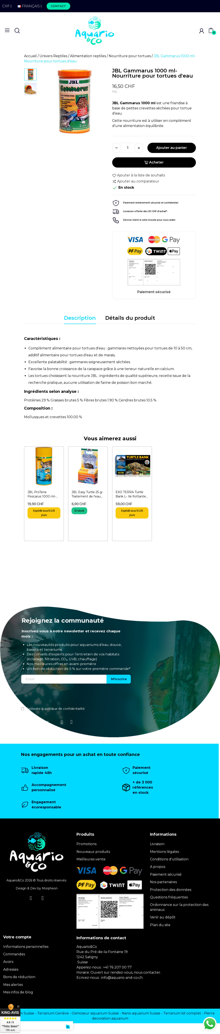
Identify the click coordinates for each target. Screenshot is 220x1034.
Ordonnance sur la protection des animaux (179, 907)
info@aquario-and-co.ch (122, 978)
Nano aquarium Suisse (141, 1013)
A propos (157, 867)
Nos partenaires (163, 882)
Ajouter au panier (171, 148)
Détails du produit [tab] (130, 318)
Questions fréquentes (169, 897)
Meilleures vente (90, 859)
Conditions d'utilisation (169, 859)
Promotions (86, 844)
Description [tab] (80, 318)
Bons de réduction (19, 977)
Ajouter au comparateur (135, 181)
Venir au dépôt (163, 917)
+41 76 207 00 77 (117, 967)
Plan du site (160, 925)
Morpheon (50, 888)
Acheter (154, 162)
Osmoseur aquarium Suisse (95, 1013)
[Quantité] (127, 148)
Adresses (10, 969)
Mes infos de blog (18, 992)
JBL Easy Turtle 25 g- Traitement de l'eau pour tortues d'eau (87, 494)
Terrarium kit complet (182, 1013)
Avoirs (8, 962)
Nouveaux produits (93, 852)
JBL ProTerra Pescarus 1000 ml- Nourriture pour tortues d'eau (42, 494)
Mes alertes (13, 985)
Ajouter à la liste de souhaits (138, 175)
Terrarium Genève (53, 1013)
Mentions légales (164, 852)
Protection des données (170, 890)
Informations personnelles (25, 947)
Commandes (14, 954)
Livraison (157, 844)
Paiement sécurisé (166, 874)
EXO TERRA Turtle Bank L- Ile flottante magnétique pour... (131, 494)
